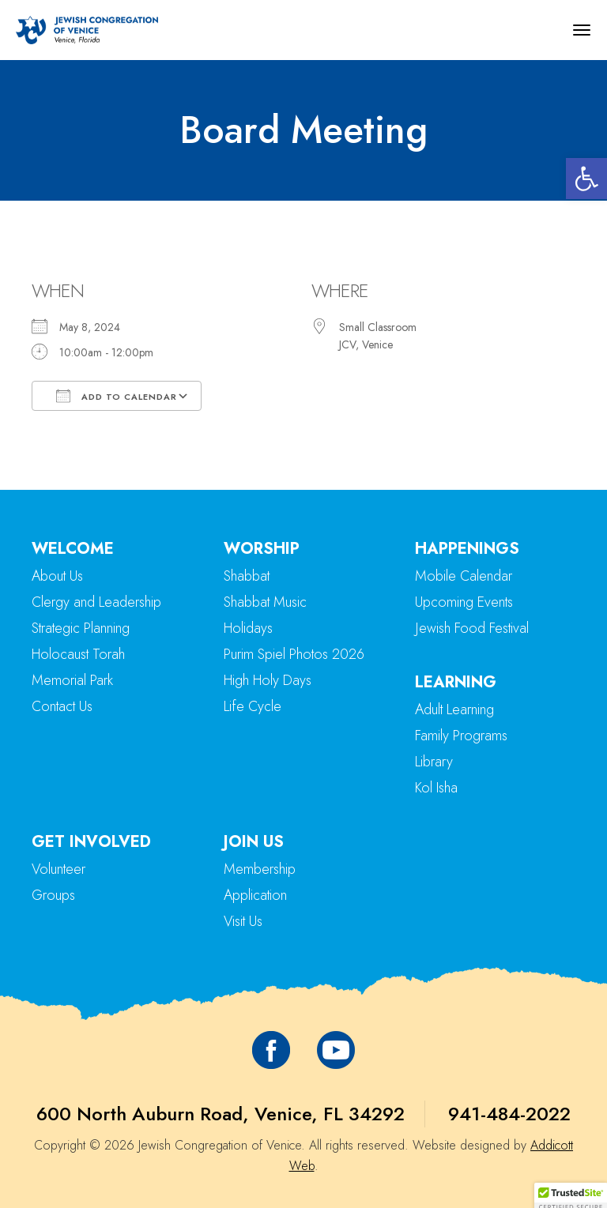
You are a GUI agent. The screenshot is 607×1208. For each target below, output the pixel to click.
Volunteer (58, 869)
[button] (586, 178)
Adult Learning (454, 709)
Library (434, 761)
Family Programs (461, 735)
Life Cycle (252, 706)
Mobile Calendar (463, 576)
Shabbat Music (265, 602)
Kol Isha (436, 787)
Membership (260, 869)
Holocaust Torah (78, 654)
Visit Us (243, 921)
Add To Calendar (116, 396)
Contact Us (62, 706)
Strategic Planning (81, 628)
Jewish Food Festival (472, 628)
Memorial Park (72, 680)
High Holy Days (267, 680)
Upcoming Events (464, 602)
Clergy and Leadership (96, 602)
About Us (57, 576)
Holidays (248, 628)
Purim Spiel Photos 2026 (294, 654)
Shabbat (247, 576)
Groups (53, 895)
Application (255, 895)
